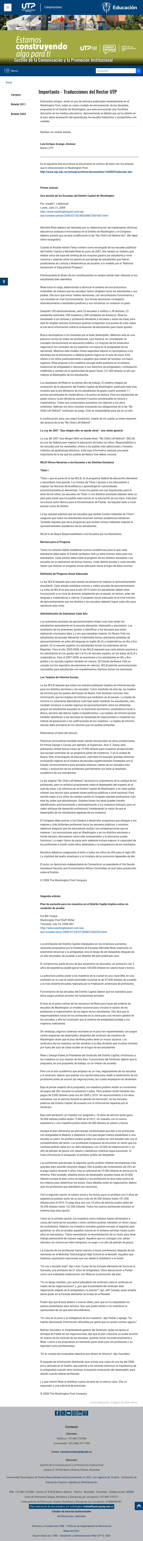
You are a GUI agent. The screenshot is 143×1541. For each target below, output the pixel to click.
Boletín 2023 (18, 114)
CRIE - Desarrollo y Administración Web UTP (77, 1535)
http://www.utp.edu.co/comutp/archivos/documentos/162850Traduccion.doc (86, 171)
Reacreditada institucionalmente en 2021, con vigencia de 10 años (82, 1477)
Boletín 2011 (18, 104)
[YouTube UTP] (68, 1413)
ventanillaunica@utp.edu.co (98, 1506)
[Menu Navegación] (11, 70)
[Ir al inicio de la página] (139, 1506)
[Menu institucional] (7, 7)
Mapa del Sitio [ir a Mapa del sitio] (71, 1530)
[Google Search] (116, 70)
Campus (16, 94)
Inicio (9, 82)
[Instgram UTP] (74, 1413)
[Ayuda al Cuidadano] (85, 1413)
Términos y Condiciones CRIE (48, 1526)
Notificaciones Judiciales (71, 1516)
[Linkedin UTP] (79, 1413)
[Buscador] (138, 70)
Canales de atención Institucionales (71, 1511)
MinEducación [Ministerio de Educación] (89, 1482)
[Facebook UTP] (57, 1413)
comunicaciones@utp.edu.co (76, 1451)
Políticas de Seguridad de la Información (89, 1526)
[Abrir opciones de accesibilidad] (4, 281)
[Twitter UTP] (63, 1413)
